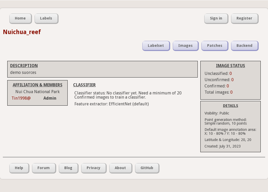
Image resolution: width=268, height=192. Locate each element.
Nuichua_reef (22, 32)
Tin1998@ (21, 98)
